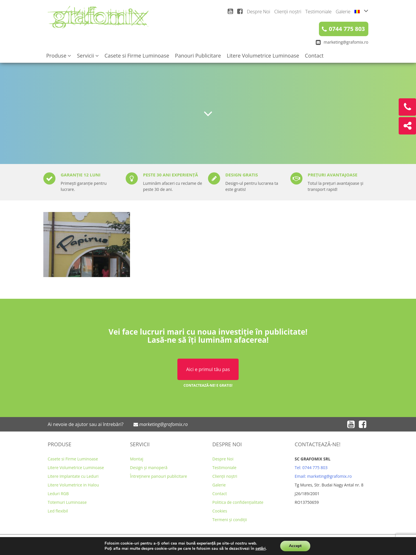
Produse (58, 55)
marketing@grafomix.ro (342, 42)
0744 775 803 (343, 29)
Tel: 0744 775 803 (311, 467)
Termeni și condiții (229, 519)
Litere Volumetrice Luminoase (263, 55)
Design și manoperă (149, 467)
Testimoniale (318, 11)
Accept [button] (295, 546)
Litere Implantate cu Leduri (73, 476)
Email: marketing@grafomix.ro (323, 476)
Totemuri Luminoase (67, 502)
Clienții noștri (287, 11)
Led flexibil (58, 511)
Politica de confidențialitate (237, 502)
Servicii (88, 55)
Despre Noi (258, 11)
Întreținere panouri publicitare (158, 476)
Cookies (219, 511)
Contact (314, 55)
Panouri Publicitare (198, 55)
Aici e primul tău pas (208, 369)
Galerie (343, 11)
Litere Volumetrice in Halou (73, 485)
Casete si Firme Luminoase (137, 55)
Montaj (136, 459)
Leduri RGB (58, 493)
